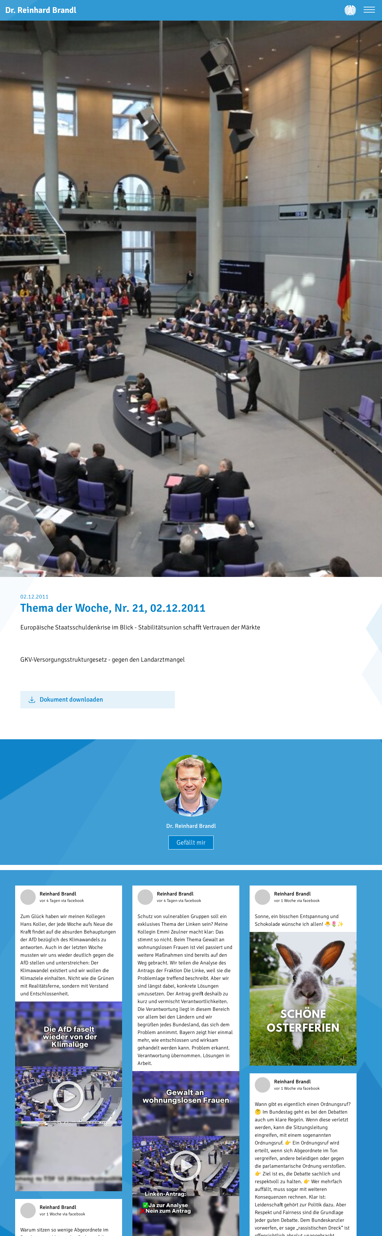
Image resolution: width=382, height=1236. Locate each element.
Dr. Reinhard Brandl (191, 825)
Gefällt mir (191, 842)
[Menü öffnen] (369, 10)
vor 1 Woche (285, 900)
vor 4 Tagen (50, 900)
